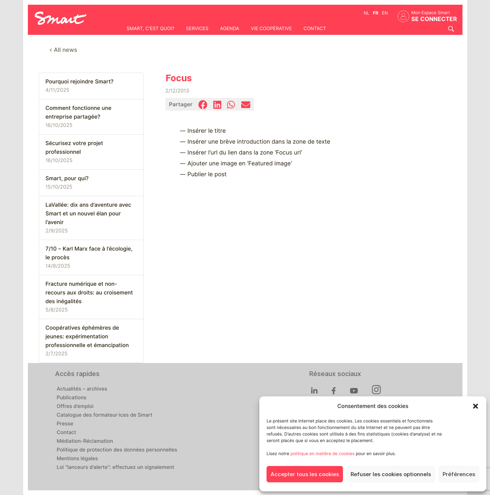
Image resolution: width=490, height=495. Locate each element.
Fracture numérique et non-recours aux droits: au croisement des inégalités (89, 293)
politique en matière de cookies (322, 453)
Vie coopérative (271, 29)
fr (375, 13)
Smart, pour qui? (67, 178)
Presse (65, 424)
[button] (475, 406)
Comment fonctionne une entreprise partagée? (79, 112)
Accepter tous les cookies (305, 474)
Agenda (229, 29)
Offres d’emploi (75, 406)
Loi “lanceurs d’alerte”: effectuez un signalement (116, 467)
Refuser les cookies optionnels (391, 474)
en (385, 13)
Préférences (459, 474)
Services (197, 29)
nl (366, 13)
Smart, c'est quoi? (151, 29)
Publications (72, 398)
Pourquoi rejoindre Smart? (80, 81)
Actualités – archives (82, 389)
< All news (64, 49)
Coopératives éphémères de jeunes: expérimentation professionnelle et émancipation (87, 336)
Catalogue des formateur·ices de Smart (104, 415)
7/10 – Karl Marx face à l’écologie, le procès (89, 253)
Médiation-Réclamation (85, 441)
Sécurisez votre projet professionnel (74, 147)
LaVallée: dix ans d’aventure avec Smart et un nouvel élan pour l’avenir (88, 214)
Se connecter (434, 19)
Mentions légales (77, 459)
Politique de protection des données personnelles (117, 450)
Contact (314, 29)
